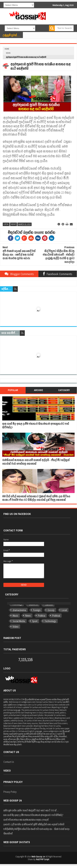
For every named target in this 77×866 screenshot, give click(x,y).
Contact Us (8, 761)
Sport (34, 621)
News (8, 53)
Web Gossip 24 (38, 856)
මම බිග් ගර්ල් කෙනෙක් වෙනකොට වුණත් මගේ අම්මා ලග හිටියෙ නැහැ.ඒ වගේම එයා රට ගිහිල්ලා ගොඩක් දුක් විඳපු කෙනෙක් (36, 498)
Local (6, 224)
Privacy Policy (10, 791)
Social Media (19, 621)
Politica (41, 615)
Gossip (51, 610)
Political (56, 615)
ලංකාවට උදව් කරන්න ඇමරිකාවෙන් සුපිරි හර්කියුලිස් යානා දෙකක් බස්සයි (33, 824)
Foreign (36, 610)
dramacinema (19, 610)
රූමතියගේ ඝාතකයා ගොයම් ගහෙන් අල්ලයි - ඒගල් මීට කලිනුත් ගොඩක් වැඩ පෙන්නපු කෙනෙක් (36, 461)
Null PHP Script (42, 859)
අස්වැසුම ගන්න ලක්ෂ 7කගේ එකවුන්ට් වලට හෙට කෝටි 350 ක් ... (31, 810)
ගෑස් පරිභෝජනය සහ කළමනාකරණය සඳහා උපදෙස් (25, 819)
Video (15, 626)
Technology (50, 621)
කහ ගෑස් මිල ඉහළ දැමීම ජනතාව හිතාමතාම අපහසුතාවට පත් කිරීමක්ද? (35, 425)
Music (15, 615)
